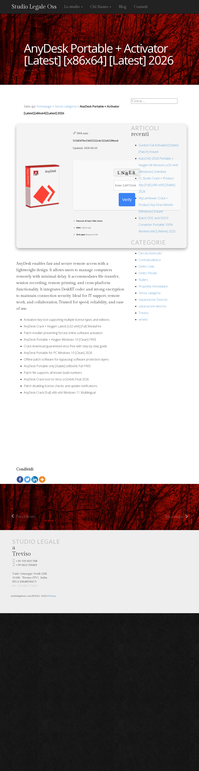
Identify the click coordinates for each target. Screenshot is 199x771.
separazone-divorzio (152, 306)
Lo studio (73, 7)
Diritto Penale (148, 273)
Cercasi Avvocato (150, 253)
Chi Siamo (100, 7)
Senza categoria (65, 106)
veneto (143, 319)
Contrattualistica (150, 260)
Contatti (141, 7)
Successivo (177, 516)
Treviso (143, 313)
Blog (122, 7)
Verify (127, 200)
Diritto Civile (146, 266)
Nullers (143, 280)
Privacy (52, 595)
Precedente (23, 516)
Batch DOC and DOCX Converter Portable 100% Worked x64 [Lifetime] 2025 (157, 224)
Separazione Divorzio (153, 299)
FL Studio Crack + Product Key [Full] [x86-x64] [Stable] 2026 (157, 185)
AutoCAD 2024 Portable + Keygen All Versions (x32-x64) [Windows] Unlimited (158, 165)
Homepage (44, 106)
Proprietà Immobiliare (153, 286)
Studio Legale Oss (34, 6)
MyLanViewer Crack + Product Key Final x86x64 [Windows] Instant (156, 204)
